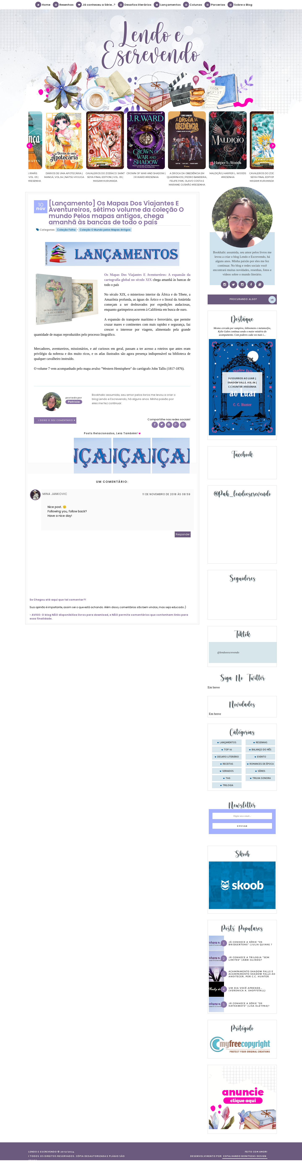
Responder (183, 534)
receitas (228, 764)
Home (43, 5)
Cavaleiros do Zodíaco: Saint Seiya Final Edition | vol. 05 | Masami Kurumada (121, 177)
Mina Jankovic (55, 494)
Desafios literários (134, 5)
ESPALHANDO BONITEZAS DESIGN (244, 1156)
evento (261, 757)
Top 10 (228, 750)
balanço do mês (261, 750)
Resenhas (63, 5)
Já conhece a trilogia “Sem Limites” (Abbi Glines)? (249, 958)
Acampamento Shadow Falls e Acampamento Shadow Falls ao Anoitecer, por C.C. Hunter (252, 974)
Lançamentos (167, 5)
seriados (228, 771)
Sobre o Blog (240, 5)
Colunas (193, 5)
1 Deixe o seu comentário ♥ (56, 420)
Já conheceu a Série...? (95, 5)
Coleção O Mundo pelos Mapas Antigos (105, 229)
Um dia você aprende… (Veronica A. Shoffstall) (247, 989)
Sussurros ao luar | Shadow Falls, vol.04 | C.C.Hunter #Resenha (242, 382)
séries (261, 771)
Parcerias (215, 5)
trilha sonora (262, 778)
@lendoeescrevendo (228, 652)
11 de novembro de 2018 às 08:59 (166, 494)
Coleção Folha (66, 229)
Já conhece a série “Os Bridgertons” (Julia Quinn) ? (250, 943)
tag (228, 778)
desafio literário (228, 757)
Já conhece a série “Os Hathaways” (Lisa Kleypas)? (249, 1004)
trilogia (228, 785)
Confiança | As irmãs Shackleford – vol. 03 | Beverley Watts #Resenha (39, 177)
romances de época (262, 764)
